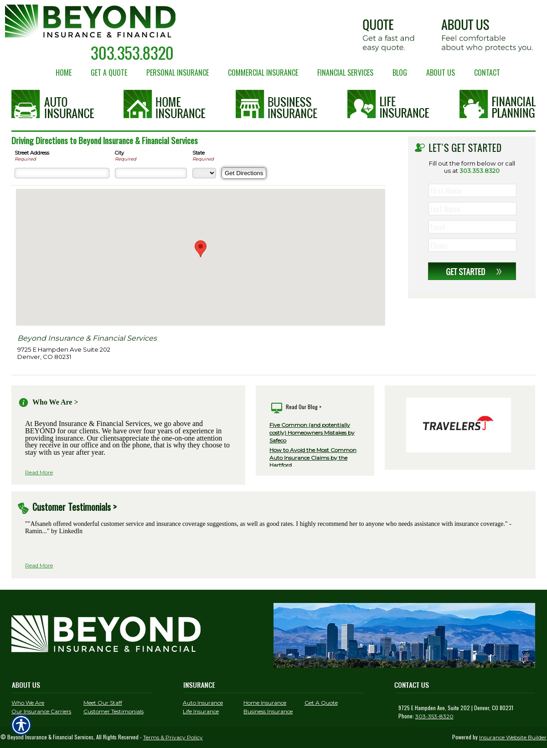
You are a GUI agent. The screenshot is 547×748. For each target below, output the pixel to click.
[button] (200, 248)
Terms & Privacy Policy (173, 737)
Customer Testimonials (113, 711)
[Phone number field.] (473, 245)
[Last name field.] (473, 209)
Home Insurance (264, 702)
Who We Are (27, 702)
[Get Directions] (244, 173)
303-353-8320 (434, 716)
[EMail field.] (473, 227)
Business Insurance (268, 711)
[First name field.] (473, 191)
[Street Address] (62, 173)
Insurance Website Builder (513, 737)
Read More (39, 472)
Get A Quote (321, 702)
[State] (204, 173)
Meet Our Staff (102, 702)
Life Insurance (201, 711)
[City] (151, 173)
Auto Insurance (203, 702)
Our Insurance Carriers (41, 711)
